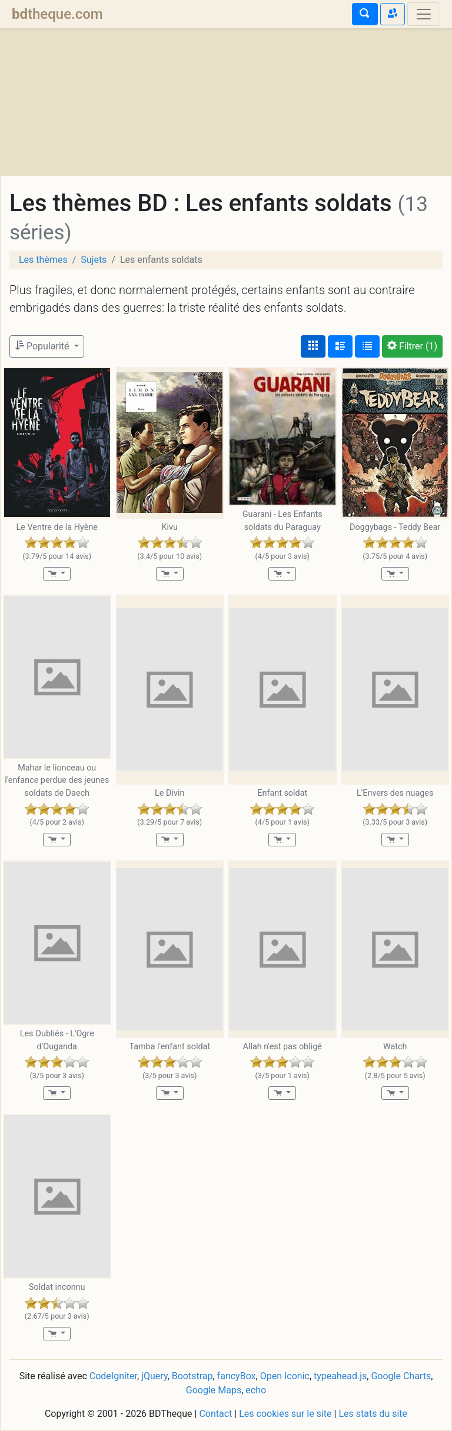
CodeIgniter (113, 1376)
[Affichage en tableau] (367, 346)
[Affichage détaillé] (340, 346)
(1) (412, 346)
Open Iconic (285, 1376)
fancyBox (236, 1376)
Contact (215, 1413)
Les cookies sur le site (285, 1413)
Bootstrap (192, 1376)
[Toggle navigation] (423, 14)
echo (255, 1390)
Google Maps (213, 1390)
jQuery (154, 1376)
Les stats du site (372, 1413)
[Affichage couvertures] (313, 346)
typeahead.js (340, 1376)
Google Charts (401, 1376)
